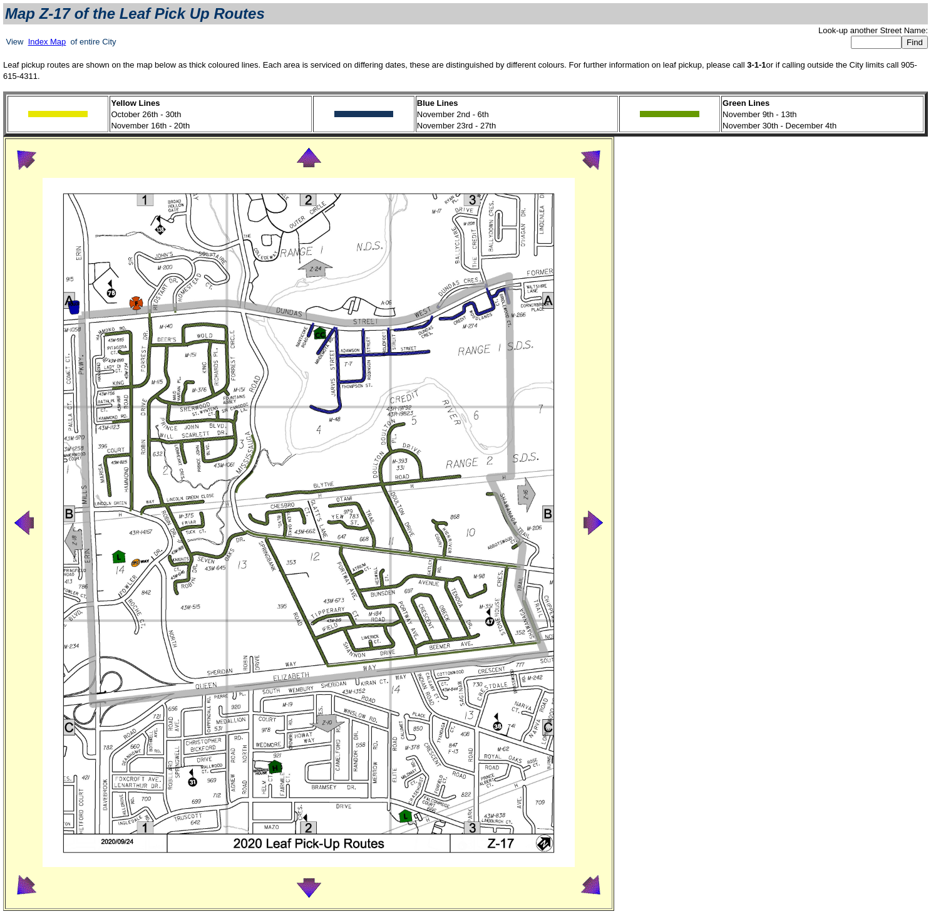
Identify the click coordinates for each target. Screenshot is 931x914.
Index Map (47, 41)
